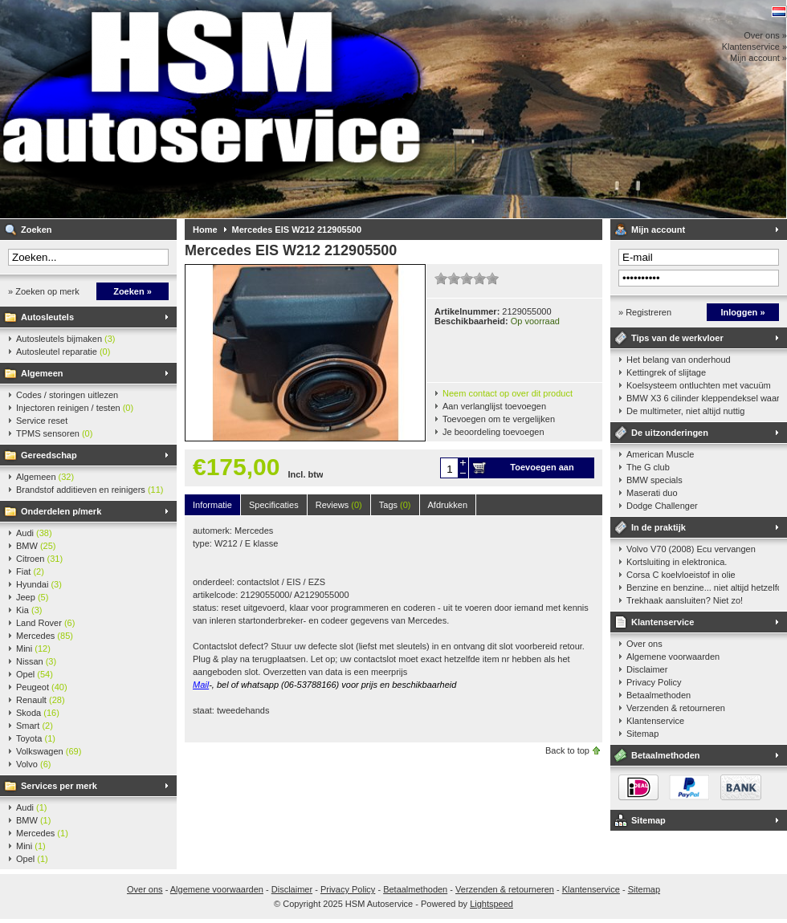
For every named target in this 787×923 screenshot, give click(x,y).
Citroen (39, 558)
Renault (40, 700)
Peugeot (41, 687)
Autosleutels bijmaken (66, 339)
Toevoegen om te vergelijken (498, 419)
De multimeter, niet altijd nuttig (685, 411)
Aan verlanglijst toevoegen (494, 406)
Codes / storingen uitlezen (67, 395)
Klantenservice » (754, 46)
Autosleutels (47, 317)
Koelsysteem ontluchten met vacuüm (698, 385)
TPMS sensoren (54, 433)
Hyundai (39, 584)
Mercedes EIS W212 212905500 (296, 229)
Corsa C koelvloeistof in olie (681, 574)
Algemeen (42, 373)
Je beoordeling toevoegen (493, 432)
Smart (34, 725)
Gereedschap (49, 455)
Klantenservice (662, 622)
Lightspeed (491, 904)
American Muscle (660, 454)
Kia (29, 610)
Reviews (339, 505)
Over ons (644, 644)
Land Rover (45, 623)
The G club (648, 467)
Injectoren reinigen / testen (74, 408)
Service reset (41, 420)
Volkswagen (48, 751)
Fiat (30, 571)
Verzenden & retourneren (675, 708)
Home (205, 229)
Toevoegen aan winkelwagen (541, 470)
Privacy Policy (653, 682)
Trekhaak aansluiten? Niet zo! (684, 600)
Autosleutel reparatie (63, 351)
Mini (33, 648)
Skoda (37, 713)
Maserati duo (652, 493)
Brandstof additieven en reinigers (89, 489)
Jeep (32, 597)
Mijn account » (758, 58)
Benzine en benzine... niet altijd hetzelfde (702, 587)
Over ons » (765, 35)
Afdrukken (448, 505)
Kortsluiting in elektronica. (676, 562)
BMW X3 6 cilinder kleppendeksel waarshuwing (702, 398)
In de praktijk (658, 527)
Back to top (567, 750)
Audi (34, 533)
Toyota (35, 738)
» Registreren (644, 312)
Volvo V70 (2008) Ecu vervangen (691, 549)
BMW (36, 546)
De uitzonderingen (669, 432)
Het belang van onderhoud (678, 359)
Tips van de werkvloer (677, 338)
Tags (395, 505)
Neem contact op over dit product (507, 393)
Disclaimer (646, 669)
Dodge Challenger (662, 505)
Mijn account (658, 229)
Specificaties (274, 505)
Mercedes (44, 635)
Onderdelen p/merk (61, 511)
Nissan (36, 661)
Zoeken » (132, 291)
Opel (34, 674)
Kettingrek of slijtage (666, 372)
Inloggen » (743, 312)
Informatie (212, 505)
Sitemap (642, 733)
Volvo (33, 764)
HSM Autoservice (213, 109)
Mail (201, 684)
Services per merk (59, 786)
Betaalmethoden (658, 695)
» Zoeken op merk (44, 291)
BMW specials (654, 480)
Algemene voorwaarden (673, 656)
